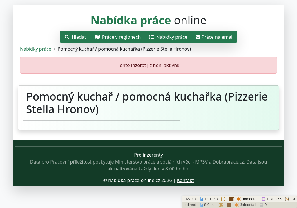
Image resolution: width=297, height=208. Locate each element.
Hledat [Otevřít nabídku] (75, 37)
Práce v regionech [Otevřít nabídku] (118, 37)
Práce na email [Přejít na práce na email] (214, 37)
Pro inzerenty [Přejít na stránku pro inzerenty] (148, 155)
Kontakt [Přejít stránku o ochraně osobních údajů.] (185, 180)
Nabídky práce (35, 49)
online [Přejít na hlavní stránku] (148, 19)
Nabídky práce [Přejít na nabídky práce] (168, 37)
